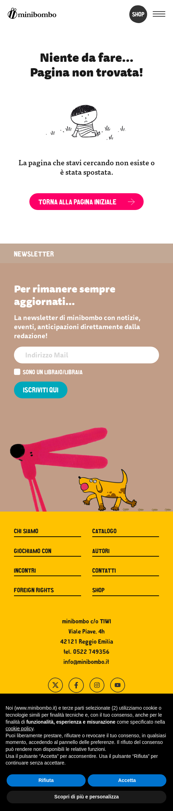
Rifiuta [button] (46, 780)
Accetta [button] (127, 780)
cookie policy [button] (19, 728)
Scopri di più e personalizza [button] (86, 796)
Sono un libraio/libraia (48, 372)
